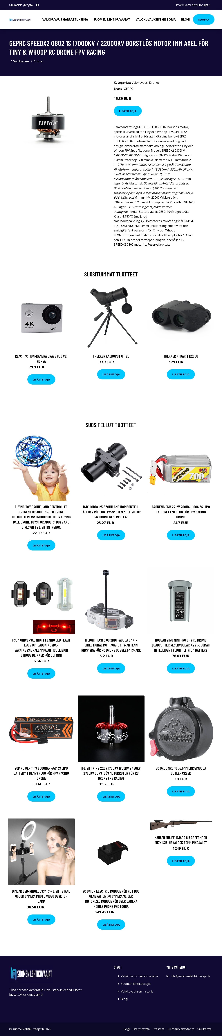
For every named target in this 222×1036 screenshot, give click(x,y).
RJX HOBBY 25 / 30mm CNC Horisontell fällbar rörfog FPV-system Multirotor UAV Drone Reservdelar (111, 511)
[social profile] (37, 4)
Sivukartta (204, 1029)
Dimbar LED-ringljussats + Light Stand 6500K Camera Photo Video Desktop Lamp (41, 896)
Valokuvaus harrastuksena (65, 19)
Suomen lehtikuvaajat (111, 19)
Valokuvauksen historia (156, 19)
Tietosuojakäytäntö (180, 1029)
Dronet (38, 61)
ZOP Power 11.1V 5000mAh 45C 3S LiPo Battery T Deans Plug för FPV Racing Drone (41, 773)
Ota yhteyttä (141, 1029)
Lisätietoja (127, 111)
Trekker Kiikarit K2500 (180, 356)
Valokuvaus (21, 61)
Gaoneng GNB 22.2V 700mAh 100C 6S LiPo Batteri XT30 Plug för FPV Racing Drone (181, 511)
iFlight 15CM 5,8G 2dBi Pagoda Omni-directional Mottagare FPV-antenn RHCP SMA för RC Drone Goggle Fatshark (111, 645)
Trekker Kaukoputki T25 (111, 356)
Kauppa (203, 19)
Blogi (185, 19)
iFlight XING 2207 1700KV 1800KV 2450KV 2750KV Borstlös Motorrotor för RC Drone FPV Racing (111, 773)
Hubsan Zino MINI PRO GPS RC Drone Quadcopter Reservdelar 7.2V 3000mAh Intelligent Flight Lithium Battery (181, 645)
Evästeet (158, 1029)
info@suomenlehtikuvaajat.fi (193, 5)
